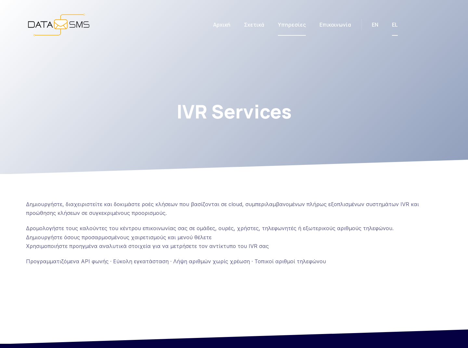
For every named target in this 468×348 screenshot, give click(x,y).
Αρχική (221, 24)
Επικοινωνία (335, 24)
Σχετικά (254, 24)
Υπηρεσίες (292, 24)
